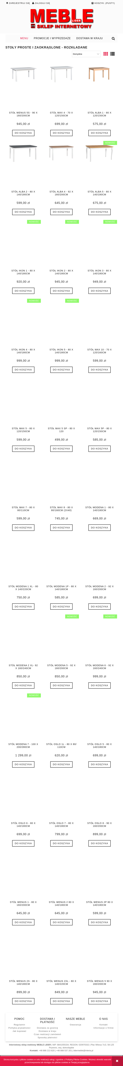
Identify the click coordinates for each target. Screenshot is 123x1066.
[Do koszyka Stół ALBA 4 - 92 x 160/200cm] (61, 212)
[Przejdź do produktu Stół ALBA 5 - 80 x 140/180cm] (99, 165)
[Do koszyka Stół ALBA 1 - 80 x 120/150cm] (99, 133)
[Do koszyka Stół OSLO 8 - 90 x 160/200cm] (99, 843)
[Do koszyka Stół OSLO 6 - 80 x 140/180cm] (23, 843)
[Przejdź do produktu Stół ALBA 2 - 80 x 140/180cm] (23, 165)
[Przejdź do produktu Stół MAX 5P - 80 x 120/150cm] (99, 402)
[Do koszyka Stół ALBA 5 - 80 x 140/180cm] (99, 212)
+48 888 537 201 (64, 1050)
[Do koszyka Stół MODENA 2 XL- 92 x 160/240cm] (23, 685)
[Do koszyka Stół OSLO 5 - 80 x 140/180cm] (99, 764)
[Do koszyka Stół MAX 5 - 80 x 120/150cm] (23, 449)
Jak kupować (19, 1031)
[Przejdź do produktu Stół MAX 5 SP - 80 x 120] (61, 402)
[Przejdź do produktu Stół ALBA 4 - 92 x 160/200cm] (61, 165)
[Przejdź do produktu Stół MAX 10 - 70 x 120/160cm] (99, 323)
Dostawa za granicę (47, 1028)
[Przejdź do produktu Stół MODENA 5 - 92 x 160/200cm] (61, 639)
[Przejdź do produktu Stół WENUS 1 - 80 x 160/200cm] (23, 875)
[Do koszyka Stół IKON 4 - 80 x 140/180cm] (23, 370)
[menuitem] (24, 38)
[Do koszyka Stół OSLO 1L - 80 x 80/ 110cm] (61, 764)
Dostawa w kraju (47, 1031)
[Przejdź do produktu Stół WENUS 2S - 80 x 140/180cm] (23, 954)
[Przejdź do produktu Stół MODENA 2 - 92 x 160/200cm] (99, 560)
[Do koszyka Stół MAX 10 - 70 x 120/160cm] (99, 370)
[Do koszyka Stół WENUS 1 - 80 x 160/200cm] (23, 922)
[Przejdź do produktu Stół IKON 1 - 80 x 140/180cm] (23, 244)
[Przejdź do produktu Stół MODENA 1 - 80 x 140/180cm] (99, 481)
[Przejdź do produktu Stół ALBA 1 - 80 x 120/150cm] (99, 86)
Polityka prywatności (19, 1028)
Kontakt (103, 1024)
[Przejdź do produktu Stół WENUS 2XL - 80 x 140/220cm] (61, 954)
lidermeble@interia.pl (83, 1050)
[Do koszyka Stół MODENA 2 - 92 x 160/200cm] (99, 606)
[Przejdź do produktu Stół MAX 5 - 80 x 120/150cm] (23, 402)
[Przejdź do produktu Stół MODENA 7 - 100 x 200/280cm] (23, 718)
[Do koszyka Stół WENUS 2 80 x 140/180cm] (61, 922)
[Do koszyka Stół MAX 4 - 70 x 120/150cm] (61, 133)
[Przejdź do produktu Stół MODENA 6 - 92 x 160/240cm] (99, 639)
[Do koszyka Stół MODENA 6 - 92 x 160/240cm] (99, 685)
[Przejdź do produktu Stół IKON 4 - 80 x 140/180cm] (23, 323)
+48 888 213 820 (46, 1050)
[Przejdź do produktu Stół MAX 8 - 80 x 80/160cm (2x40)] (61, 481)
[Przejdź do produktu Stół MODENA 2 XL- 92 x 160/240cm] (23, 639)
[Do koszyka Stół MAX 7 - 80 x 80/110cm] (23, 527)
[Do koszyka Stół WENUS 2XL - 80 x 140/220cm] (61, 1001)
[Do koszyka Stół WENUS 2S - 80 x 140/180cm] (23, 1001)
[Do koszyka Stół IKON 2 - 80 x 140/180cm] (61, 291)
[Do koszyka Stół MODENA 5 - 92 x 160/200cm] (61, 685)
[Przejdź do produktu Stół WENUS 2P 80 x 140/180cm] (99, 875)
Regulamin (19, 1024)
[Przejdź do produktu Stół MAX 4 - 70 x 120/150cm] (61, 86)
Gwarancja (75, 1024)
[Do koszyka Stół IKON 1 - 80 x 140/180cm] (23, 291)
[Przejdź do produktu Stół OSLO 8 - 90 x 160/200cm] (99, 796)
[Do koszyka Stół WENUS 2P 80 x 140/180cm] (99, 922)
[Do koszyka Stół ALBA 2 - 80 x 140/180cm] (23, 212)
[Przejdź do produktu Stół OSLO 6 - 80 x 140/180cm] (23, 796)
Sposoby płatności (47, 1037)
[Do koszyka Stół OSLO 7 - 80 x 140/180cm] (61, 843)
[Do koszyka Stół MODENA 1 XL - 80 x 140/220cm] (23, 606)
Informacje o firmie (104, 1028)
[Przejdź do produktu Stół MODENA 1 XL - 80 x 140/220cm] (23, 560)
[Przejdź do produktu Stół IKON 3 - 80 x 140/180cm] (99, 244)
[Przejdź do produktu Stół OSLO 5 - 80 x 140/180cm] (99, 718)
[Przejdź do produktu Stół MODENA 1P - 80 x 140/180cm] (61, 560)
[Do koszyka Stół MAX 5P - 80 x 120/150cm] (99, 449)
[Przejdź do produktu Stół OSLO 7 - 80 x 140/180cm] (61, 796)
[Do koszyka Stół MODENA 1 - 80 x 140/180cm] (99, 527)
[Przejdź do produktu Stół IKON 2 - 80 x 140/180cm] (61, 244)
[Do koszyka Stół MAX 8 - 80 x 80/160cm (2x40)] (61, 527)
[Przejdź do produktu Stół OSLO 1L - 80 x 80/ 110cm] (61, 718)
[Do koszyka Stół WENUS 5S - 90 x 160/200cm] (23, 133)
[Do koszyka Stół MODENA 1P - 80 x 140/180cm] (61, 606)
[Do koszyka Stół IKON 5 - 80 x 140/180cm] (61, 370)
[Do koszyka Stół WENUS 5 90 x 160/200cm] (99, 1001)
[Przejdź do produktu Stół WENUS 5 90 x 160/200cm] (99, 954)
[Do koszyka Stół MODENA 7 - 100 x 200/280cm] (23, 764)
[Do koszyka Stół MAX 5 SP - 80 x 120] (61, 449)
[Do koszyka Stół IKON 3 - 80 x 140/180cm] (99, 291)
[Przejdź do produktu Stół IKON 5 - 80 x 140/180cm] (61, 323)
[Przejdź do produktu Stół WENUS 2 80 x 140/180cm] (61, 875)
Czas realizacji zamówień (47, 1034)
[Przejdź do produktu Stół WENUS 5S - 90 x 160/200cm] (23, 86)
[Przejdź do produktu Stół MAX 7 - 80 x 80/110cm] (23, 481)
